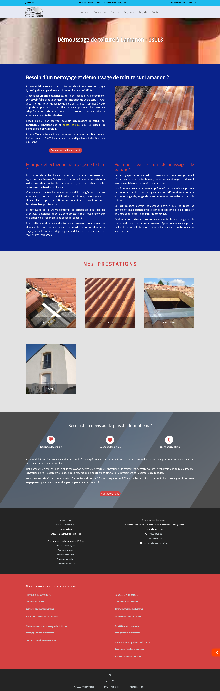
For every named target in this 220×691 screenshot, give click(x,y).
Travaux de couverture (38, 594)
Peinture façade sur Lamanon (128, 656)
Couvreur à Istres (65, 550)
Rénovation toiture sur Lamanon (129, 609)
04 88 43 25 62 (33, 2)
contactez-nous (72, 124)
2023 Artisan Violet (84, 686)
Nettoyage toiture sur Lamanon (40, 632)
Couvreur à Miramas (66, 563)
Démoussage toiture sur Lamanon (41, 640)
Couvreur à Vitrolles (66, 559)
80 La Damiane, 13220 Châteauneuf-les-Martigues (104, 2)
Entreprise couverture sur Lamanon (42, 616)
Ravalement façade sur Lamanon (129, 649)
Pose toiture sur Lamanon (126, 601)
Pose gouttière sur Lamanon (127, 632)
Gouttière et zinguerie (127, 626)
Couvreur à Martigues (65, 524)
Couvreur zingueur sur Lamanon (40, 609)
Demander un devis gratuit (66, 150)
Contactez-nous (110, 493)
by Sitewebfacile (112, 686)
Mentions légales (138, 686)
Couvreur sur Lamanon (36, 601)
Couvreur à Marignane (66, 554)
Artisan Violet (66, 520)
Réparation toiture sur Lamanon (129, 616)
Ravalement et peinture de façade (133, 642)
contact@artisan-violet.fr (185, 2)
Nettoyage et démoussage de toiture (46, 626)
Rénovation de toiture (127, 594)
